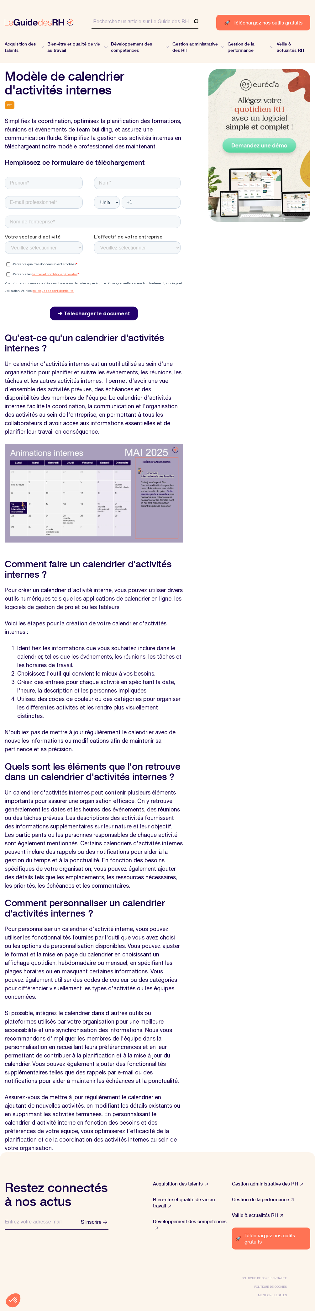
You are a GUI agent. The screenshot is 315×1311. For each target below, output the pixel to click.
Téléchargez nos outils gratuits (263, 22)
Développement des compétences (190, 1224)
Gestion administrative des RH (267, 1184)
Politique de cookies (270, 1286)
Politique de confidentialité (264, 1278)
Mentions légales (272, 1295)
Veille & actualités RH (257, 1215)
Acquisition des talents (180, 1184)
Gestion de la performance (263, 1199)
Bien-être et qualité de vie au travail (184, 1202)
